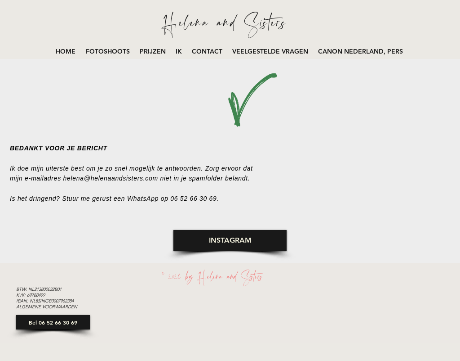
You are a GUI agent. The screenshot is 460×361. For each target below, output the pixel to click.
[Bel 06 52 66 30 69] (53, 322)
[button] (108, 51)
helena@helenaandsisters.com (110, 178)
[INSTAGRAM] (230, 240)
